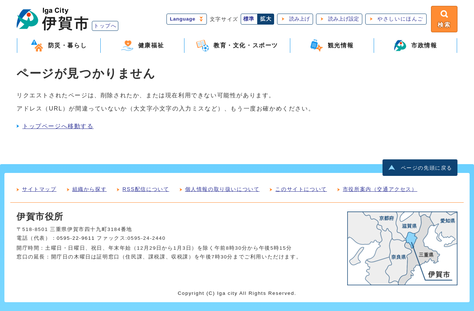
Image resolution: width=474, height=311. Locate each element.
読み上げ (299, 19)
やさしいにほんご (400, 19)
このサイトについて (301, 189)
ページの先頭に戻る (426, 168)
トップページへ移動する (58, 126)
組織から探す (89, 189)
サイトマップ (39, 189)
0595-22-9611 (76, 238)
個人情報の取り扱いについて (222, 189)
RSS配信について (145, 189)
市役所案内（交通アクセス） (380, 189)
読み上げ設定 (343, 19)
